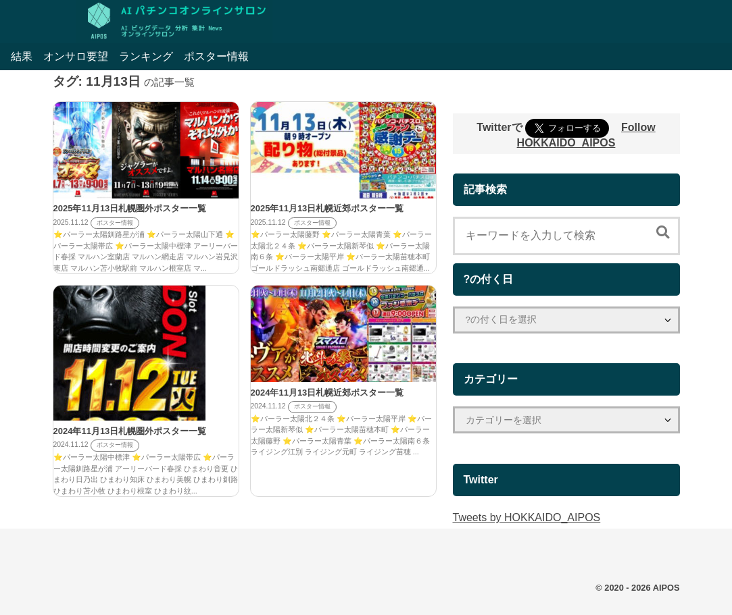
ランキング (146, 56)
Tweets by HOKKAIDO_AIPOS (527, 517)
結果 (21, 56)
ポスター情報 (216, 56)
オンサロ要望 (75, 56)
